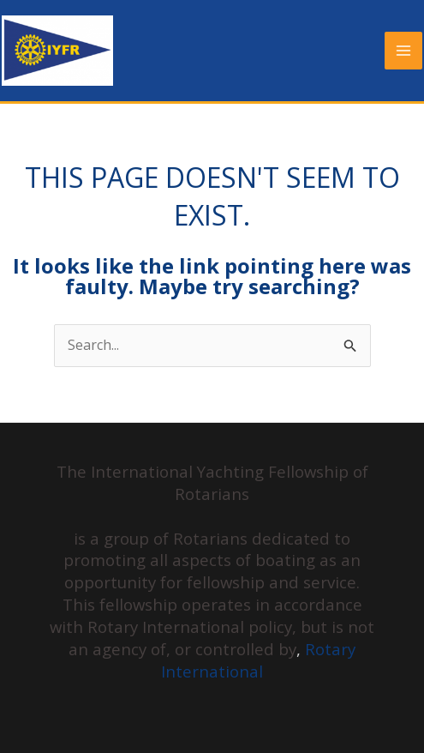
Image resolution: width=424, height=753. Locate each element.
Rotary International (258, 660)
